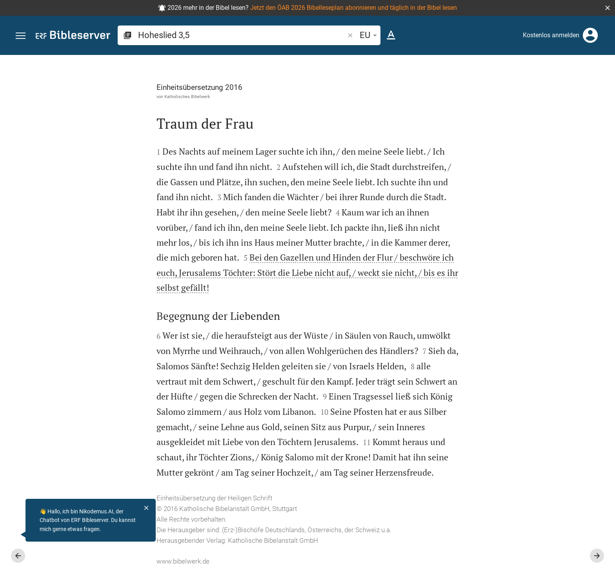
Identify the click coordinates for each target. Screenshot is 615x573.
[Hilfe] (602, 86)
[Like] (460, 86)
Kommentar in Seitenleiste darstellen (520, 270)
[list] (531, 305)
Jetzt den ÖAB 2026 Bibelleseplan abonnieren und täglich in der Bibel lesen (353, 7)
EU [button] (370, 35)
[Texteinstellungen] (391, 35)
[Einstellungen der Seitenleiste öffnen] (590, 86)
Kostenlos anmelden (551, 35)
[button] (607, 8)
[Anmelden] (590, 35)
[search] (242, 35)
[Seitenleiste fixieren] (443, 62)
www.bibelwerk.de (94, 561)
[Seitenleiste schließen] (443, 321)
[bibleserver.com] (73, 36)
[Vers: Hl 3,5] (514, 69)
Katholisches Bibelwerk (99, 96)
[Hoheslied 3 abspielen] (531, 432)
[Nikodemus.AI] (18, 534)
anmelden (503, 129)
